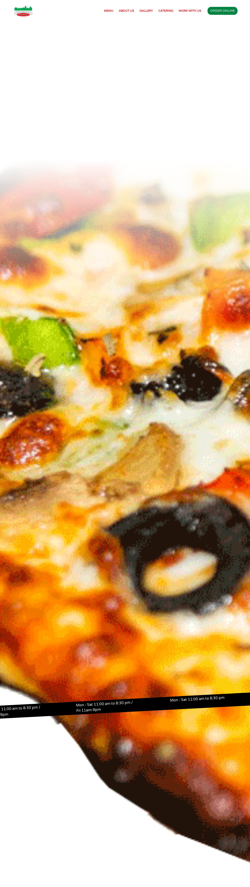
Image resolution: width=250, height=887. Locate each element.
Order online (222, 11)
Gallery (146, 11)
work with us (190, 11)
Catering (165, 11)
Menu (108, 11)
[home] (23, 11)
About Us (126, 11)
